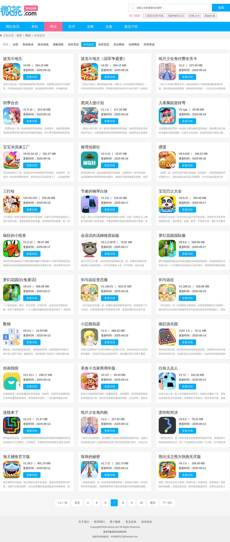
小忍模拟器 (90, 324)
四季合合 (10, 103)
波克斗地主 (12, 58)
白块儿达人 (168, 368)
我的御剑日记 (176, 15)
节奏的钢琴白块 (94, 191)
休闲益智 (88, 44)
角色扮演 (28, 44)
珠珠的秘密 (90, 457)
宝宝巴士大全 (170, 191)
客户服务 (115, 521)
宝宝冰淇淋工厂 (16, 147)
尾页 (152, 502)
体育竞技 (103, 44)
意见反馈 (131, 521)
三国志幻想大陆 (154, 15)
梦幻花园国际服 (172, 235)
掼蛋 (162, 147)
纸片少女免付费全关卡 (178, 58)
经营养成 (149, 44)
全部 (15, 44)
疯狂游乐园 (168, 324)
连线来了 (10, 412)
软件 (71, 27)
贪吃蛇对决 (168, 412)
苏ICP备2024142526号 (115, 532)
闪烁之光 (194, 15)
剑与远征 (166, 280)
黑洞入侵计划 (92, 103)
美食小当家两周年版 (98, 368)
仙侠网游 (134, 44)
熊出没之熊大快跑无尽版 (180, 457)
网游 (53, 27)
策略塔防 (58, 44)
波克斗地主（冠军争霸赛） (104, 58)
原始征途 (210, 15)
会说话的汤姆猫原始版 (100, 235)
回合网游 (118, 44)
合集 (109, 27)
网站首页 (13, 27)
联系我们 (99, 521)
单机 (34, 27)
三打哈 (9, 191)
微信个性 (131, 27)
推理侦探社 (90, 147)
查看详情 (31, 76)
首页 (19, 35)
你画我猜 (10, 368)
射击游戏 (43, 44)
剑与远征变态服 (94, 280)
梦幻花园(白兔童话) (19, 280)
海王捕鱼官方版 (16, 457)
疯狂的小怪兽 (14, 235)
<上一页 (62, 502)
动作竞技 (73, 44)
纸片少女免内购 (94, 412)
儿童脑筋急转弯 (172, 103)
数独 (7, 324)
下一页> (167, 502)
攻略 (90, 27)
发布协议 (146, 521)
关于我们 (83, 521)
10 (141, 502)
